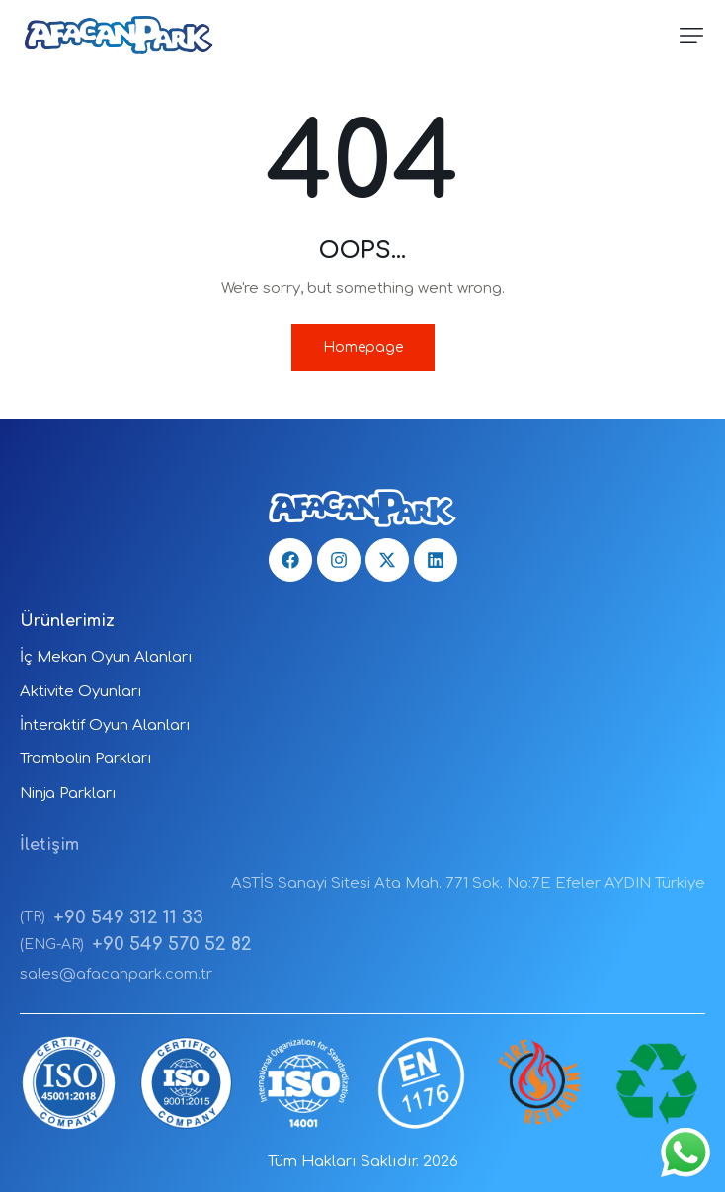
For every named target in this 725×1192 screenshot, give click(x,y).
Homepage (363, 347)
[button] (691, 35)
